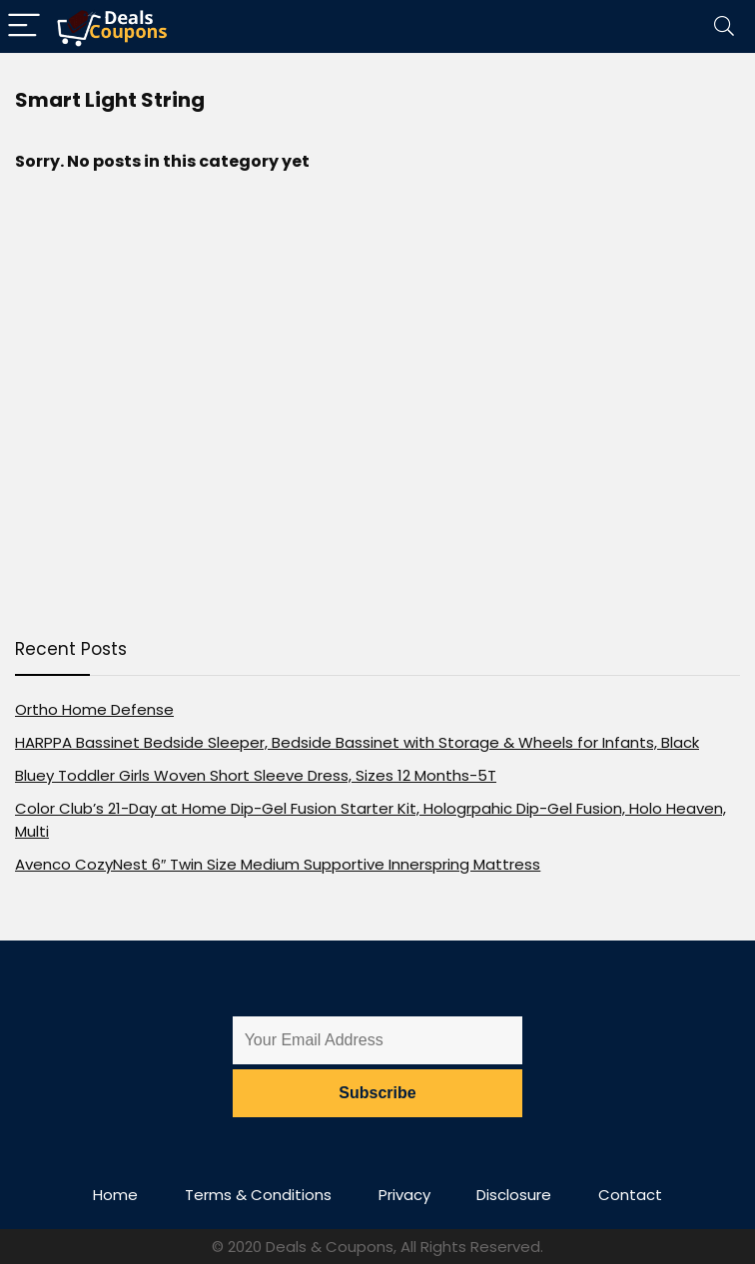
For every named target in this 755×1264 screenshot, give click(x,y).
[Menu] (24, 26)
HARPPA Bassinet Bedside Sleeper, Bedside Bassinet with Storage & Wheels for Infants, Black (357, 742)
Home (115, 1194)
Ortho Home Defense (94, 709)
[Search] (724, 26)
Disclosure (513, 1194)
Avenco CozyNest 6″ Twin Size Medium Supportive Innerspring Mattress (277, 864)
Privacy (404, 1194)
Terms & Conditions (258, 1194)
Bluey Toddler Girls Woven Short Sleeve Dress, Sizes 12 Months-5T (255, 775)
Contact (630, 1194)
